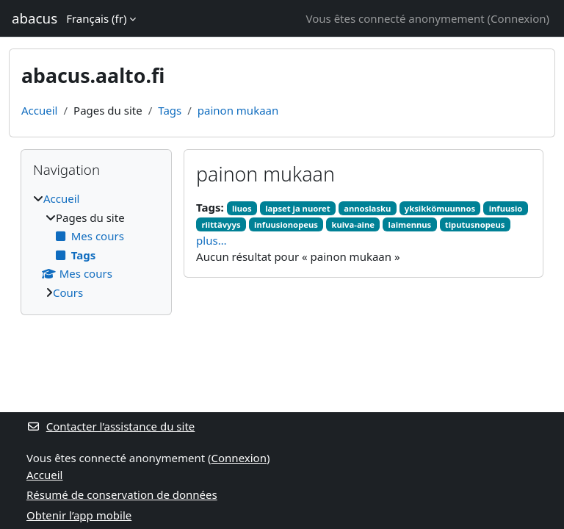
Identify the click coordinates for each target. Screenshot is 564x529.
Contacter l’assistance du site (110, 426)
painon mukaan (238, 110)
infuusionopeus (286, 224)
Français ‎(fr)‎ (96, 18)
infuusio (506, 208)
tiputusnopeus (475, 224)
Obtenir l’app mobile (78, 515)
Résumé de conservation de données (121, 494)
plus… (211, 240)
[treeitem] (96, 245)
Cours (68, 292)
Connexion (518, 18)
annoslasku (367, 208)
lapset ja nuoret (297, 208)
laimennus (410, 224)
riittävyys (220, 224)
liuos (242, 208)
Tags (169, 110)
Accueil (39, 110)
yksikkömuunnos (440, 208)
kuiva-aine (353, 224)
